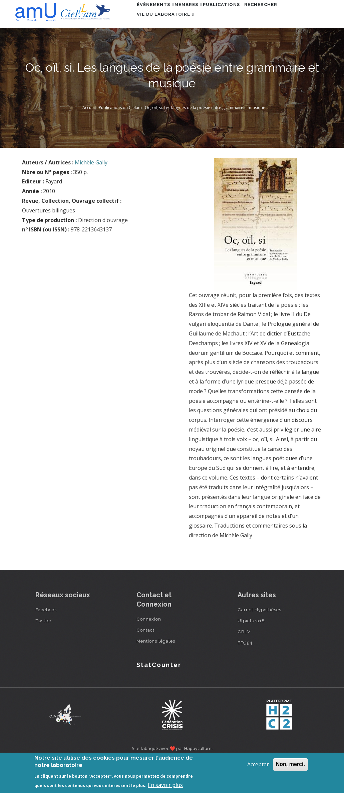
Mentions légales (155, 671)
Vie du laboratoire (169, 43)
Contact (145, 660)
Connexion (148, 649)
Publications (241, 14)
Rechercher (286, 14)
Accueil (89, 138)
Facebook (46, 640)
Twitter (43, 651)
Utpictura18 (251, 651)
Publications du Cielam (120, 138)
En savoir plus (165, 785)
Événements (159, 14)
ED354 (245, 673)
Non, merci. (290, 764)
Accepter (258, 764)
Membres (200, 14)
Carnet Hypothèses (259, 640)
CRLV (244, 662)
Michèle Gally (91, 193)
